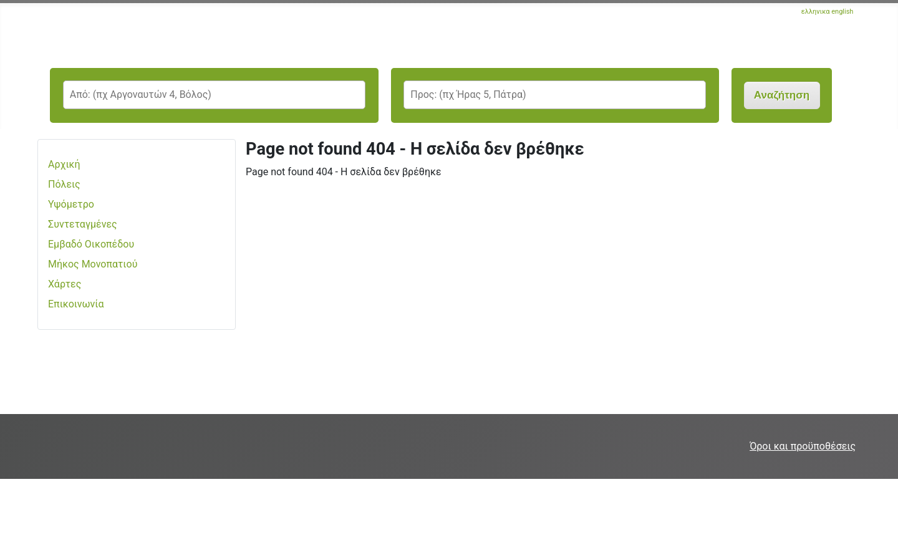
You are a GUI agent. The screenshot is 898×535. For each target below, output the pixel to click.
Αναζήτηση (781, 95)
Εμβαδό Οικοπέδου (91, 244)
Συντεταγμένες (82, 224)
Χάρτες (64, 284)
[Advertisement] (227, 507)
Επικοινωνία (76, 304)
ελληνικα (815, 11)
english (842, 11)
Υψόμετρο (71, 204)
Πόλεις (64, 184)
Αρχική (64, 164)
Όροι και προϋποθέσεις (803, 446)
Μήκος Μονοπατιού (92, 264)
